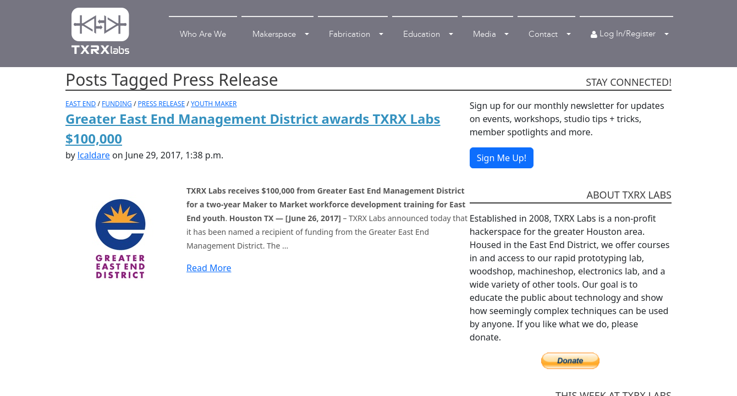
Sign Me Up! (501, 158)
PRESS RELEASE (161, 103)
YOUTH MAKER (214, 103)
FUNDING (117, 103)
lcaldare (94, 155)
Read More (208, 268)
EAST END (80, 103)
